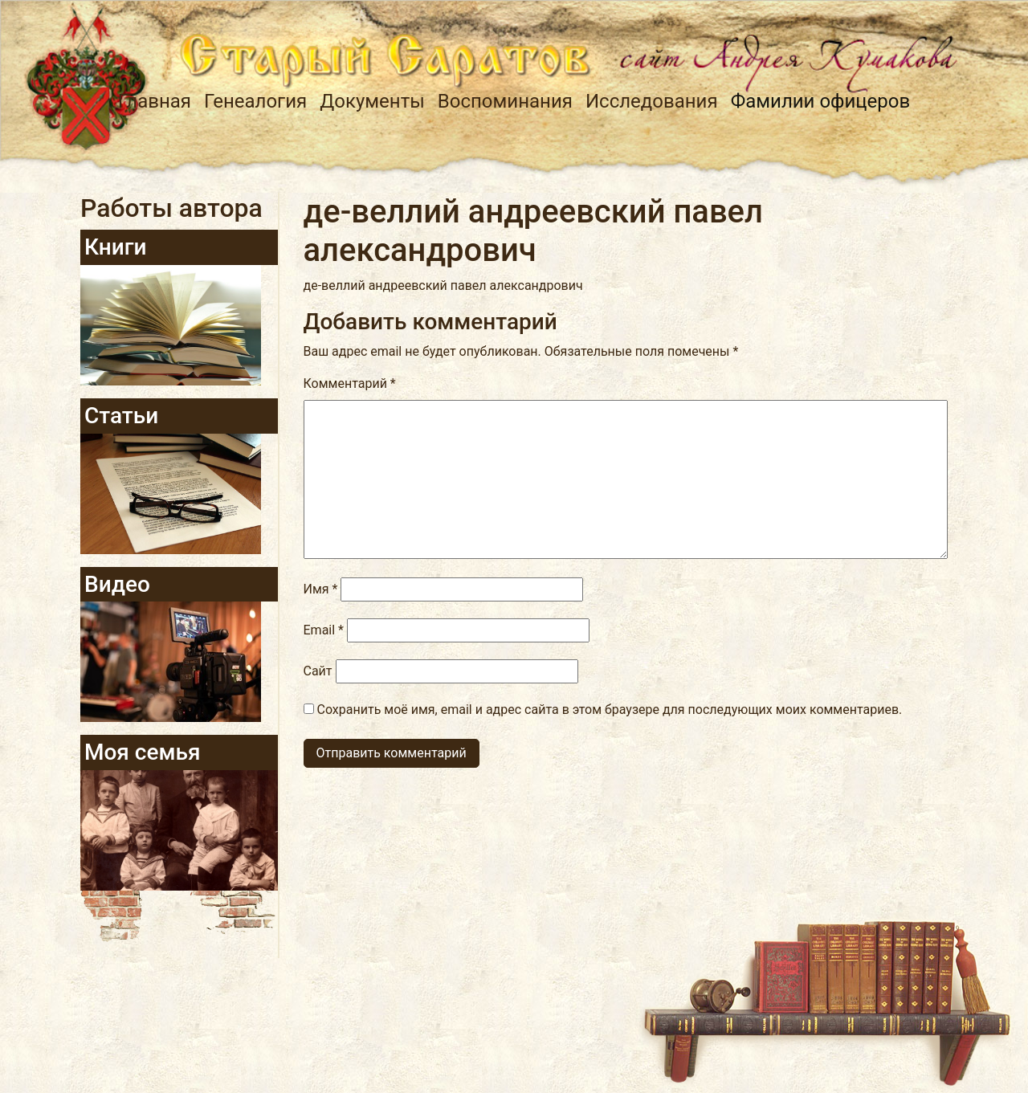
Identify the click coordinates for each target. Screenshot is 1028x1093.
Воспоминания (505, 101)
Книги (115, 247)
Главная (154, 101)
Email (324, 630)
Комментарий (350, 383)
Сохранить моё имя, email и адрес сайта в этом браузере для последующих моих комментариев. (609, 709)
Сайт (318, 671)
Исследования (651, 101)
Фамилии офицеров (821, 101)
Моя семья (142, 752)
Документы (372, 101)
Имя (321, 589)
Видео (117, 584)
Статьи (121, 415)
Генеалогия (255, 101)
